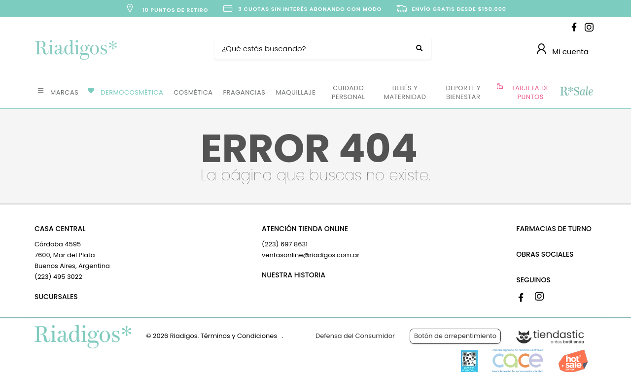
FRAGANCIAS (244, 92)
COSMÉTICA (193, 92)
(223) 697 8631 (285, 244)
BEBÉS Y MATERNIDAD (405, 92)
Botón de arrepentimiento (455, 335)
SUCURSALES (56, 297)
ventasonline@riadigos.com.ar (310, 255)
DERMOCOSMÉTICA (132, 92)
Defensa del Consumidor (355, 335)
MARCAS (64, 92)
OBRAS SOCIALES (544, 254)
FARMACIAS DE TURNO (554, 229)
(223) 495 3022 (58, 276)
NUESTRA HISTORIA (293, 275)
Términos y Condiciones (239, 335)
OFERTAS (576, 92)
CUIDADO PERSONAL (348, 92)
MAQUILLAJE (296, 92)
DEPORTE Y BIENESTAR (463, 92)
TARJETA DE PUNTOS (531, 92)
